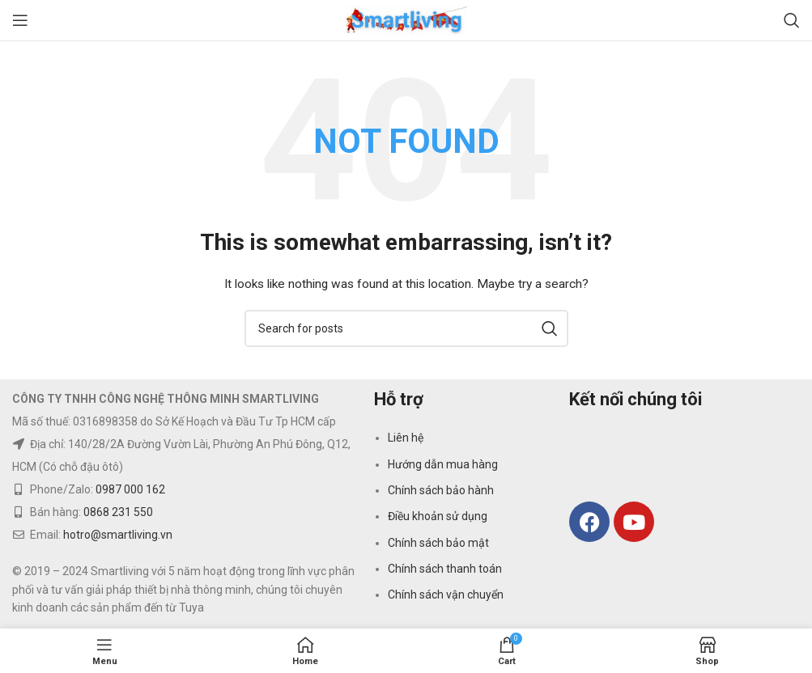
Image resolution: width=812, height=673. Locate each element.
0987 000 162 (130, 489)
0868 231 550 (118, 512)
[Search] (792, 20)
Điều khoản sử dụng (437, 516)
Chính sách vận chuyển (446, 594)
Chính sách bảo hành (441, 490)
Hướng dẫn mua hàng (443, 464)
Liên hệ (405, 437)
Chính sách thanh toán (445, 568)
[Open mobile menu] (20, 20)
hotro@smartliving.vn (117, 534)
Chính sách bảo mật (438, 542)
